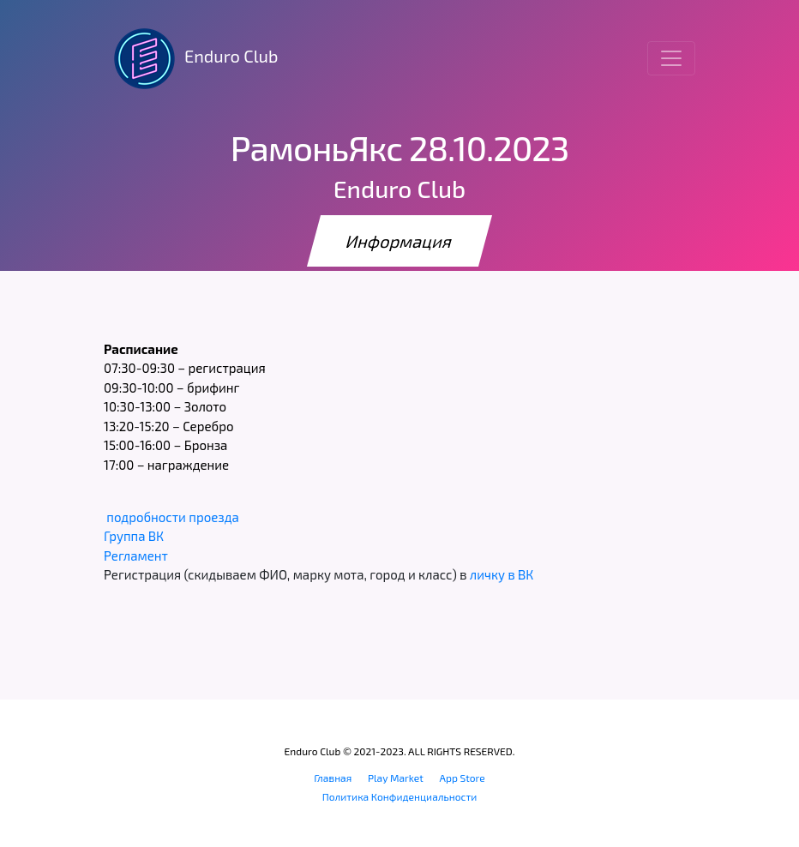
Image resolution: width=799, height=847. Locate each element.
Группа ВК (134, 536)
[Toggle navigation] (671, 58)
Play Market (396, 778)
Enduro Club (191, 58)
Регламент (136, 555)
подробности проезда (172, 517)
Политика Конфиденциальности (400, 796)
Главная (332, 778)
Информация (399, 241)
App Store (462, 778)
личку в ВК (502, 574)
